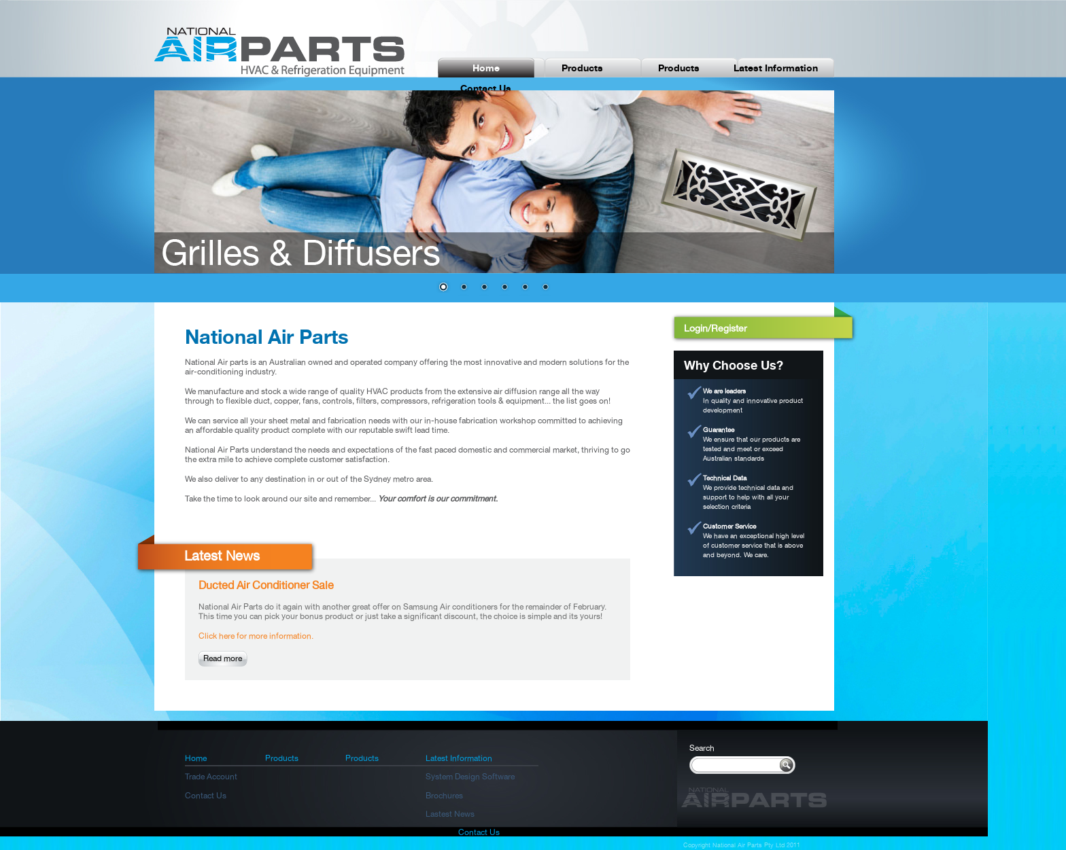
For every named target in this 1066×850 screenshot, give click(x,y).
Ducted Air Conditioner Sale (266, 585)
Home (486, 67)
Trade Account (211, 776)
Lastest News (450, 814)
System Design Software (470, 776)
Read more (222, 658)
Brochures (444, 795)
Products (582, 67)
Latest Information (776, 67)
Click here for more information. (256, 636)
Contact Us (485, 88)
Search (702, 748)
